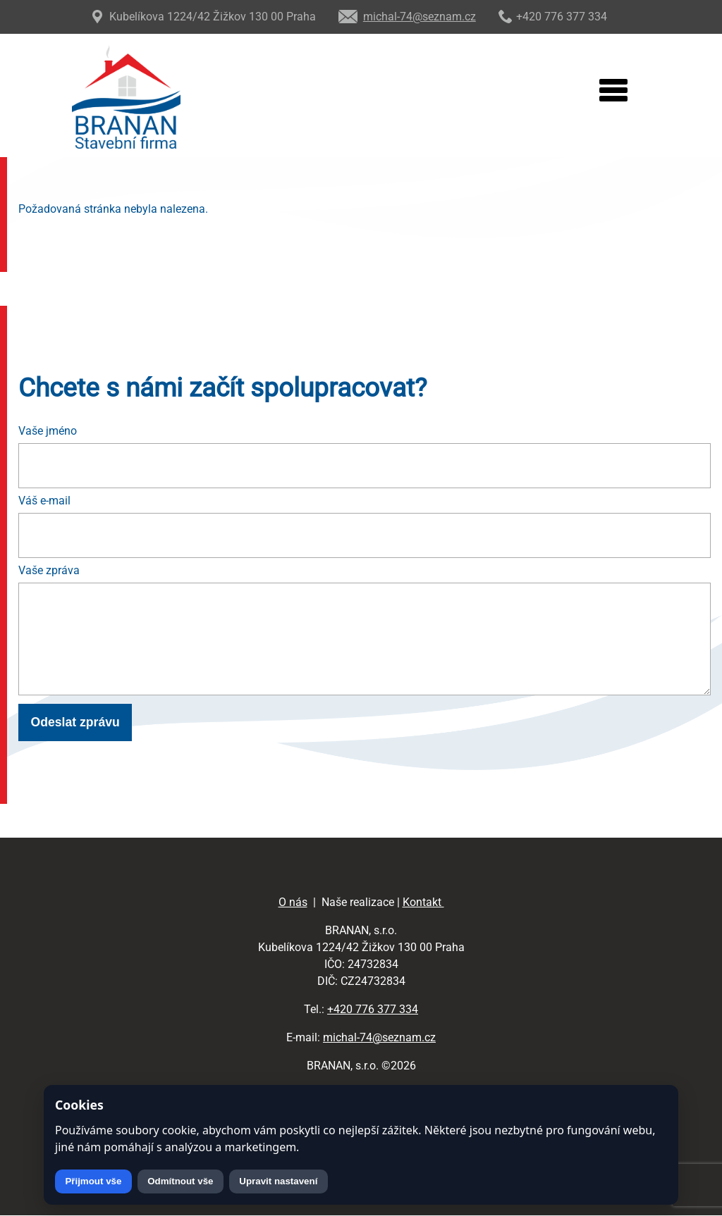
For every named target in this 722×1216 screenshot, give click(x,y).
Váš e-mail (44, 500)
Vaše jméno (47, 431)
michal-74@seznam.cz (379, 1037)
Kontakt (423, 902)
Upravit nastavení (278, 1181)
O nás (293, 902)
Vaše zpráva (49, 570)
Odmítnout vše (180, 1181)
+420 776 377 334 (372, 1009)
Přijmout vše (93, 1181)
